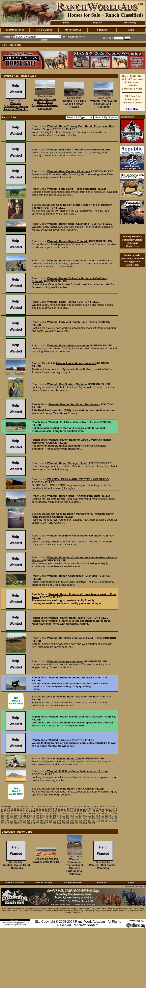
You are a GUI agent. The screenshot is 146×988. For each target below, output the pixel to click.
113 (24, 813)
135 (115, 813)
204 (63, 820)
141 (24, 816)
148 (54, 816)
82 (27, 811)
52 (49, 809)
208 (80, 820)
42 (18, 809)
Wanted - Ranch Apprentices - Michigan (72, 575)
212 (98, 820)
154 (80, 816)
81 (24, 811)
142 (29, 816)
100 (84, 811)
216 (115, 820)
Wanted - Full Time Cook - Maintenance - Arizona (77, 771)
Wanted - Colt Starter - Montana (67, 384)
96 (71, 811)
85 (37, 811)
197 (33, 820)
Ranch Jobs (15, 45)
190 (3, 820)
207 (76, 820)
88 (46, 811)
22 (69, 806)
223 (29, 823)
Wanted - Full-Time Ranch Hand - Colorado (74, 535)
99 (81, 811)
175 (54, 818)
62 (81, 809)
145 (42, 816)
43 (21, 809)
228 (50, 823)
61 (78, 809)
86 (40, 811)
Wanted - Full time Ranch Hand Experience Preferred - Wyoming (45, 104)
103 (98, 811)
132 (106, 813)
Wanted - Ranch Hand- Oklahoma (68, 223)
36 (113, 806)
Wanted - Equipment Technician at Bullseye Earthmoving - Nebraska (75, 866)
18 (56, 806)
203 (59, 820)
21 (66, 806)
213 (102, 820)
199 (42, 820)
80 (21, 811)
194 (20, 820)
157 (93, 816)
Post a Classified (44, 30)
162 (115, 816)
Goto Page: (6, 806)
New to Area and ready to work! (76, 363)
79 (18, 811)
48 (37, 809)
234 (76, 823)
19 (60, 806)
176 (59, 818)
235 (80, 823)
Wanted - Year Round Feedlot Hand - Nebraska (103, 103)
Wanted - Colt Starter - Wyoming (103, 867)
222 (24, 823)
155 (85, 816)
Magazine (97, 23)
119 (50, 813)
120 (54, 813)
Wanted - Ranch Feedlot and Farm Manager (75, 716)
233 (72, 823)
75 (5, 811)
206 (72, 820)
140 (20, 816)
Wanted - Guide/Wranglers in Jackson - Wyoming (15, 106)
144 (37, 816)
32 (101, 806)
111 (15, 813)
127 (85, 813)
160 (106, 816)
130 (98, 813)
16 (50, 806)
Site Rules (102, 30)
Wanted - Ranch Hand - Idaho (66, 617)
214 (106, 820)
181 (80, 818)
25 (78, 806)
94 (65, 811)
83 (30, 811)
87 (43, 811)
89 (49, 811)
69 (103, 809)
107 (115, 811)
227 (46, 823)
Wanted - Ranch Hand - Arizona (66, 495)
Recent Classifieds (15, 30)
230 (59, 823)
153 (76, 816)
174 (50, 818)
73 (115, 809)
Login (131, 30)
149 (59, 816)
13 (41, 806)
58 (68, 809)
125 (76, 813)
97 (74, 811)
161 (111, 816)
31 (97, 806)
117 (42, 813)
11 (34, 806)
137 (7, 816)
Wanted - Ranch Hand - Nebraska (16, 867)
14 (44, 806)
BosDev (7, 925)
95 (68, 811)
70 (106, 809)
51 (46, 809)
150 (63, 816)
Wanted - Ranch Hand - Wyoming (68, 345)
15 (47, 806)
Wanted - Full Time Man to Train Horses (73, 422)
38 (5, 809)
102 (93, 811)
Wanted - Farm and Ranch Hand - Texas (72, 322)
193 (15, 820)
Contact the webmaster (134, 886)
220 (15, 823)
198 (37, 820)
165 (11, 818)
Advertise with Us (73, 30)
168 (24, 818)
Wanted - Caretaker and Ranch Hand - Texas (74, 638)
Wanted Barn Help (59, 740)
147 (50, 816)
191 (7, 820)
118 (46, 813)
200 (46, 820)
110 (11, 813)
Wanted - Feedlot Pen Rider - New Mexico (74, 404)
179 (72, 818)
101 (89, 811)
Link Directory (129, 23)
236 (85, 823)
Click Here (132, 108)
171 (37, 818)
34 (107, 806)
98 (78, 811)
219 (11, 823)
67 (97, 809)
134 (111, 813)
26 (82, 806)
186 (102, 818)
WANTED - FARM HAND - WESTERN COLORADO (78, 479)
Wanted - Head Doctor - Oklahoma (68, 171)
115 (33, 813)
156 (89, 816)
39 (8, 809)
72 (112, 809)
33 (104, 806)
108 (3, 813)
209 (85, 820)
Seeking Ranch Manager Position (77, 696)
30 (94, 806)
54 (56, 809)
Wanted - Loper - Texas (61, 301)
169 (29, 818)
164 (7, 818)
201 (50, 820)
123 (68, 813)
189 (115, 818)
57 (65, 809)
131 (102, 813)
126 (80, 813)
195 (24, 820)
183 (89, 818)
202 (54, 820)
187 (106, 818)
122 (63, 813)
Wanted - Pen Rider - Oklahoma (67, 149)
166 (15, 818)
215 (111, 820)
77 (12, 811)
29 (91, 806)
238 (93, 823)
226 (42, 823)
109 (7, 813)
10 (31, 806)
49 (40, 809)
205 (68, 820)
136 (3, 816)
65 (90, 809)
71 (109, 809)
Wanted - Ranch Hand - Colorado (68, 241)
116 (37, 813)
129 (93, 813)
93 (62, 811)
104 (102, 811)
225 (37, 823)
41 (15, 809)
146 (46, 816)
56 (62, 809)
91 (56, 811)
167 (20, 818)
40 (12, 809)
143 (33, 816)
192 (11, 820)
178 (68, 818)
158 (98, 816)
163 (3, 818)
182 (85, 818)
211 (93, 820)
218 (7, 823)
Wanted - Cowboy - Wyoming (65, 661)
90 (52, 811)
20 (63, 806)
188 (111, 818)
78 (15, 811)
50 (43, 809)
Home (66, 23)
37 (2, 809)
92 (59, 811)
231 (63, 823)
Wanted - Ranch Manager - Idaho (67, 260)
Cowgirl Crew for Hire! (46, 861)
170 (33, 818)
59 (71, 809)
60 (74, 809)
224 (33, 823)
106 (110, 811)
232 (68, 823)
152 (72, 816)
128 (89, 813)
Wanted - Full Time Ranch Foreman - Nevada (74, 103)
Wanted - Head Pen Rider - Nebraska (71, 677)
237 (89, 823)
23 (72, 806)
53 (52, 809)
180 (76, 818)
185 (98, 818)
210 (89, 820)
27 (85, 806)
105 (106, 811)
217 (3, 823)
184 (93, 818)
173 (46, 818)
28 (88, 806)
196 (29, 820)
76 (8, 811)
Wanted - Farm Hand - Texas (65, 188)
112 (20, 813)
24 (75, 806)
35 (110, 806)
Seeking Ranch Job (68, 758)
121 (59, 813)
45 (27, 809)
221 (20, 823)
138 (11, 816)
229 (54, 823)
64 (87, 809)
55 (59, 809)
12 (38, 806)
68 (100, 809)
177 (63, 818)
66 (93, 809)
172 (42, 818)
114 (29, 813)
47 (34, 809)
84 (34, 811)
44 (24, 809)
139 (15, 816)
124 (72, 813)
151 (68, 816)
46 (30, 809)
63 (84, 809)
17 (53, 806)
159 (102, 816)
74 (2, 811)
